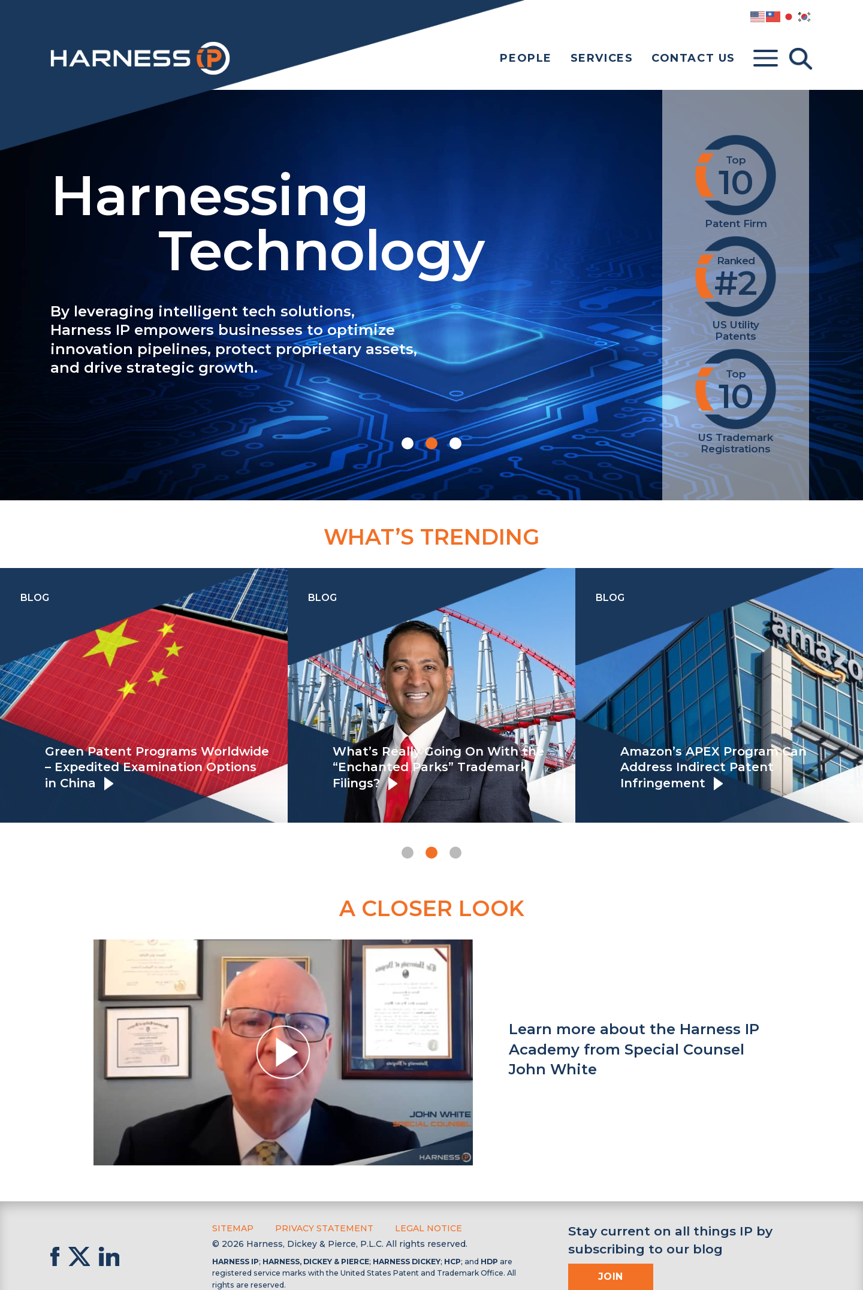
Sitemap (233, 1228)
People (526, 58)
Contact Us (693, 58)
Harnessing (334, 220)
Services (602, 58)
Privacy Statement (324, 1228)
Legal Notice (428, 1228)
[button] (408, 443)
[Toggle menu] (766, 58)
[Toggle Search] (801, 59)
